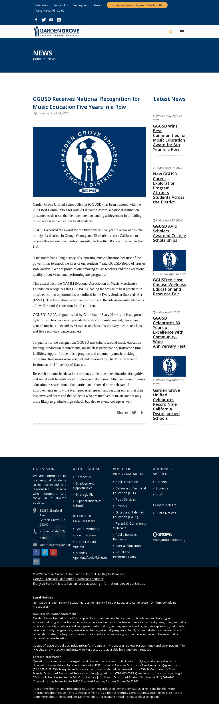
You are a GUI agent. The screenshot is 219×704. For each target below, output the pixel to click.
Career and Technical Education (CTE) (129, 490)
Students (162, 488)
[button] (36, 19)
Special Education (128, 546)
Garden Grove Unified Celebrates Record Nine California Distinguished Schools (166, 404)
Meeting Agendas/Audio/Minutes (90, 555)
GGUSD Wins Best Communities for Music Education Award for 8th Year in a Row (169, 137)
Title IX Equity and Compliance (128, 603)
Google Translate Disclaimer (53, 579)
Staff (159, 495)
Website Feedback (90, 579)
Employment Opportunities (83, 485)
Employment (81, 5)
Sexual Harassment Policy (87, 603)
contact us (137, 583)
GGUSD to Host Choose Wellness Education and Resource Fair (169, 286)
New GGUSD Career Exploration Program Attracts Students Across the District (168, 188)
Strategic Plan (85, 494)
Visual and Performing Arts (124, 554)
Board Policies (86, 535)
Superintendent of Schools (87, 503)
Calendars (41, 5)
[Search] (171, 31)
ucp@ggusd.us (167, 665)
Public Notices (166, 513)
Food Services (126, 499)
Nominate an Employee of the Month (137, 5)
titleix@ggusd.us (100, 673)
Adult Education (127, 482)
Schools (121, 506)
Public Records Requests (125, 536)
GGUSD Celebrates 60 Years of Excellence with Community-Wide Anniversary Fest (169, 332)
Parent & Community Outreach (129, 525)
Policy (50, 603)
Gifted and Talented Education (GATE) (128, 514)
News (98, 5)
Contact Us (60, 5)
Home (37, 59)
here (122, 649)
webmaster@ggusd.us (55, 545)
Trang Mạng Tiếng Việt (49, 10)
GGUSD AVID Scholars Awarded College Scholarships (169, 233)
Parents (161, 482)
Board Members (87, 529)
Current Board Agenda (84, 544)
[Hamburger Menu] (181, 32)
